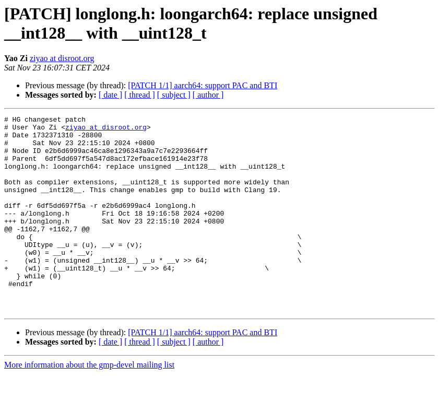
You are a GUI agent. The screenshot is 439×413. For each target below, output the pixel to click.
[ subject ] (174, 94)
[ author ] (208, 94)
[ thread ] (139, 94)
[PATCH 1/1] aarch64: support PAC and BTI (202, 85)
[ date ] (110, 94)
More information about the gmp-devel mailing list (89, 403)
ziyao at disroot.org (62, 58)
